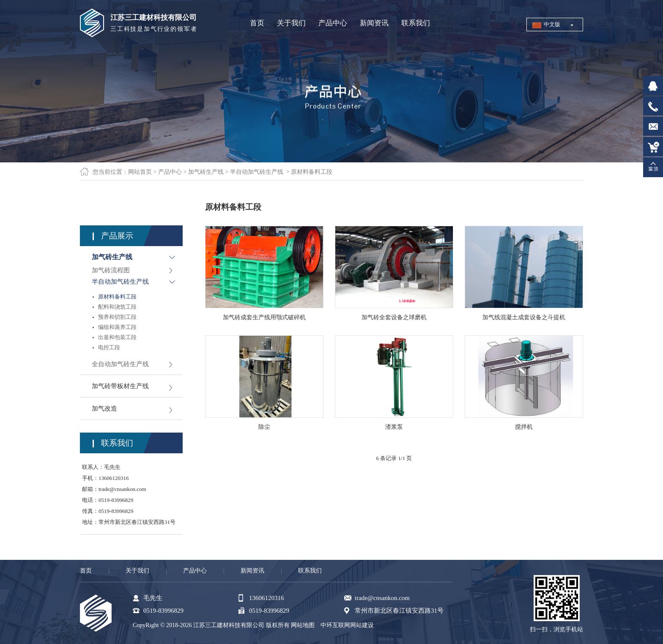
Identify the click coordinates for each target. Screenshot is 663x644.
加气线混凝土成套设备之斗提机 (523, 317)
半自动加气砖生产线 (256, 172)
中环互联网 (335, 625)
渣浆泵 (394, 427)
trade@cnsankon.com (122, 489)
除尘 (264, 427)
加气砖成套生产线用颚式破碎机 (264, 317)
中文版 (552, 24)
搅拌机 (524, 427)
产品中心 (170, 172)
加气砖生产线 (206, 172)
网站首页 (140, 172)
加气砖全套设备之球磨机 (394, 317)
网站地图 (303, 625)
